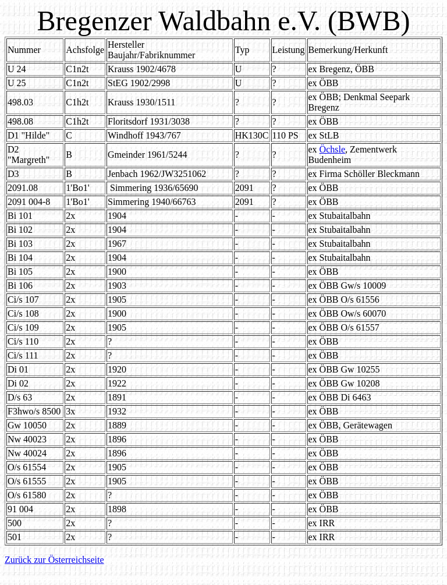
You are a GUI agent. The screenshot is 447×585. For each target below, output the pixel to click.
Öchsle (332, 149)
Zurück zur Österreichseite (54, 560)
